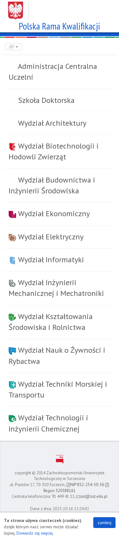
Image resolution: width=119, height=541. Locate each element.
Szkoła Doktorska (45, 100)
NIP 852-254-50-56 (85, 484)
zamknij (104, 522)
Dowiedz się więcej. (35, 533)
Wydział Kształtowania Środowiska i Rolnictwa (51, 321)
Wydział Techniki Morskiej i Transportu (58, 389)
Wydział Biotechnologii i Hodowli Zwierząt (54, 151)
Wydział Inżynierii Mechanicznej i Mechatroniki (56, 287)
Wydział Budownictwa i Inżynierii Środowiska (52, 185)
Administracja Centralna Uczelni (53, 71)
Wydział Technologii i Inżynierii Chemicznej (48, 423)
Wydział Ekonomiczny (49, 213)
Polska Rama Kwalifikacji (59, 25)
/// (13, 46)
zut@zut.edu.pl (92, 496)
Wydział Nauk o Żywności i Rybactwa (57, 355)
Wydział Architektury (51, 123)
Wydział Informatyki (46, 259)
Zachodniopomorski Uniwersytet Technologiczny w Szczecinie (59, 8)
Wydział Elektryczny (46, 237)
